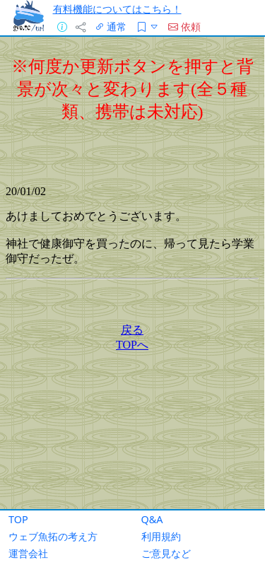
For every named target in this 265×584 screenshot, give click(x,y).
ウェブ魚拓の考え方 (53, 536)
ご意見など (166, 553)
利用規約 (161, 536)
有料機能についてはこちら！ (117, 9)
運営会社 (28, 553)
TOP (18, 519)
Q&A (152, 519)
